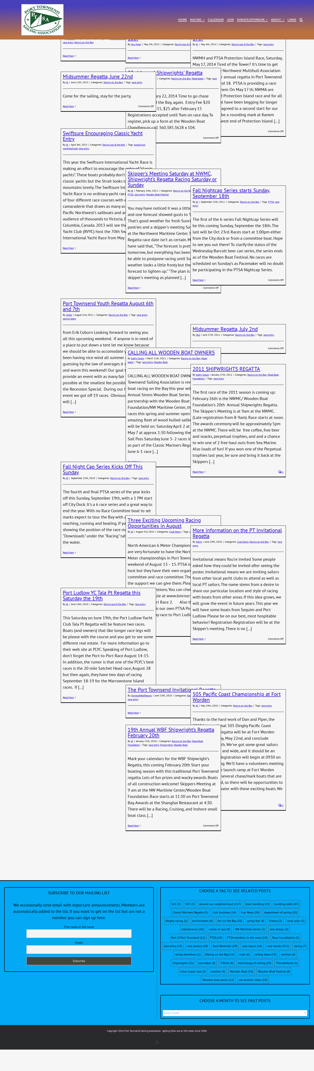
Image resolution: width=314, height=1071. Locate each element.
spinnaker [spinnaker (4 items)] (206, 986)
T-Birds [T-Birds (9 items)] (226, 986)
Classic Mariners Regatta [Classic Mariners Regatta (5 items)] (190, 936)
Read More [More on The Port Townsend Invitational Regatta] (133, 736)
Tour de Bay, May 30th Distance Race (104, 56)
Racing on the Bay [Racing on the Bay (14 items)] (219, 978)
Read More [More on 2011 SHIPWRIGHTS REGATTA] (198, 495)
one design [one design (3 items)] (279, 953)
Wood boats (198, 102)
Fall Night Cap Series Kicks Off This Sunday (103, 493)
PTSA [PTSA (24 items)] (216, 961)
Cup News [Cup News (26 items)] (250, 936)
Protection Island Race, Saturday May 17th (234, 59)
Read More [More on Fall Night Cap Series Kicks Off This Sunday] (68, 576)
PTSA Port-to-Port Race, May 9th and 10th (168, 59)
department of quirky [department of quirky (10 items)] (280, 936)
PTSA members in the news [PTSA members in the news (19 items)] (247, 961)
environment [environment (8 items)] (202, 944)
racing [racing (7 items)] (300, 969)
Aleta (69, 338)
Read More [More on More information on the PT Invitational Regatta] (198, 662)
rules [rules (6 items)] (244, 978)
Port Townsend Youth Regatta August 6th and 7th (108, 330)
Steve (199, 565)
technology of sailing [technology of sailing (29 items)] (254, 986)
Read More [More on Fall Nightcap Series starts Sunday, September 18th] (198, 303)
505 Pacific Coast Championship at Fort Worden (237, 720)
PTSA (130, 218)
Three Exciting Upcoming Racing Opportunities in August (164, 546)
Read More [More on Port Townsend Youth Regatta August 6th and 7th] (68, 435)
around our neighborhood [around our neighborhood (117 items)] (220, 927)
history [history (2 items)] (275, 944)
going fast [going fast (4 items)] (255, 944)
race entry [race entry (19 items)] (173, 969)
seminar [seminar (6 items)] (288, 978)
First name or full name (79, 950)
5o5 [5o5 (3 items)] (175, 927)
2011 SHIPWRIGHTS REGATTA (226, 392)
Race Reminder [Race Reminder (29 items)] (225, 969)
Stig (198, 358)
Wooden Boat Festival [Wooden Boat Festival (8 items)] (274, 995)
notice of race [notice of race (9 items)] (219, 953)
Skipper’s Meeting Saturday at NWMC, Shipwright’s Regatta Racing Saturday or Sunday (172, 203)
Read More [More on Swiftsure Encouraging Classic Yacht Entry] (68, 271)
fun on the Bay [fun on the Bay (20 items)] (230, 944)
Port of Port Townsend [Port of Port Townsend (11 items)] (188, 961)
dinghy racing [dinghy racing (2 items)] (176, 944)
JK (197, 67)
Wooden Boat (161, 385)
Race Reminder (117, 62)
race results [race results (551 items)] (278, 969)
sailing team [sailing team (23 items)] (265, 978)
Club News (175, 555)
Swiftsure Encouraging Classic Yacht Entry (103, 159)
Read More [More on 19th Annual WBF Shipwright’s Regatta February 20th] (133, 849)
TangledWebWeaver (141, 719)
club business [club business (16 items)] (224, 936)
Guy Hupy (136, 67)
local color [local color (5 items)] (296, 944)
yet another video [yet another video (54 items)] (253, 1003)
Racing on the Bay (84, 65)
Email (79, 966)
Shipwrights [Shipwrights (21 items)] (183, 986)
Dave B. (70, 62)
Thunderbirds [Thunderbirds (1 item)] (287, 986)
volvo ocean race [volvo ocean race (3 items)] (193, 995)
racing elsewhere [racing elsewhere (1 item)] (188, 978)
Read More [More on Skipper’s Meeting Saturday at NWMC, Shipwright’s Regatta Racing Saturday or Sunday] (133, 311)
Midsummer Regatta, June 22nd (98, 100)
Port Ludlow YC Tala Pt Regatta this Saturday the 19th (102, 619)
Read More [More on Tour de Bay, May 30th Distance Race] (68, 79)
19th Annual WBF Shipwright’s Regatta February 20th (171, 756)
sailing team (69, 342)
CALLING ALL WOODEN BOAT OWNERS (171, 376)
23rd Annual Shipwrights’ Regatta (165, 96)
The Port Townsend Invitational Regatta (172, 713)
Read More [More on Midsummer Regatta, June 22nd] (68, 129)
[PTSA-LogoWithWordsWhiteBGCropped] (42, 6)
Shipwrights (166, 768)
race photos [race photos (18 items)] (197, 969)
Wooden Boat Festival (157, 218)
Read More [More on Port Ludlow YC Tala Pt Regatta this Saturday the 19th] (68, 720)
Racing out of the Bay (186, 67)
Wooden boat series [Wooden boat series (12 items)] (218, 1003)
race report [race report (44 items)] (252, 969)
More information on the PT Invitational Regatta (237, 556)
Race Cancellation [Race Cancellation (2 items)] (285, 961)
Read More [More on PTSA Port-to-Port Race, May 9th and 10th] (133, 81)
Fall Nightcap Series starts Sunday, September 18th (231, 217)
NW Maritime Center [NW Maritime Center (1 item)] (250, 953)
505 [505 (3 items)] (189, 927)
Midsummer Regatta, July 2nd (225, 352)
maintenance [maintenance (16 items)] (192, 953)
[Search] (301, 20)
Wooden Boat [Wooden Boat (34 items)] (241, 995)
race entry (68, 65)
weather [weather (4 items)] (218, 995)
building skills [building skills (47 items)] (287, 927)
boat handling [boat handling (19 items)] (258, 927)
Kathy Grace (137, 381)
